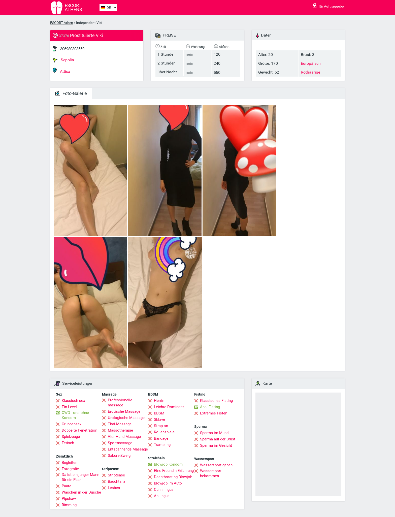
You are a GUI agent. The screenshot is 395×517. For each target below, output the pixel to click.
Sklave (159, 419)
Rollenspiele (164, 432)
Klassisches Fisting (216, 400)
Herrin (159, 400)
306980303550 (72, 49)
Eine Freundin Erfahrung (174, 470)
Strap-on (161, 426)
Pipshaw (69, 498)
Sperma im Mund (214, 433)
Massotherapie (120, 430)
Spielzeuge (71, 436)
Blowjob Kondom (168, 464)
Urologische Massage (126, 417)
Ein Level (69, 407)
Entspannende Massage (128, 449)
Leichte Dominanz (169, 407)
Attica (61, 71)
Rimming (69, 505)
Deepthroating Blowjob (173, 477)
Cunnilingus (164, 489)
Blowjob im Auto (168, 483)
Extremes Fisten (213, 413)
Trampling (162, 444)
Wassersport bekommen (210, 473)
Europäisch (311, 63)
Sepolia (63, 59)
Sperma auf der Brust (217, 439)
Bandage (161, 438)
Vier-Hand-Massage (124, 436)
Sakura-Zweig (119, 455)
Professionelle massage (120, 402)
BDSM (159, 413)
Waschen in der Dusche (81, 492)
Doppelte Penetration (79, 430)
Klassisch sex (73, 400)
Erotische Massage (124, 411)
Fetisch (68, 443)
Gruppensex (71, 424)
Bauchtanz (116, 481)
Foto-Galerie (71, 93)
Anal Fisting (210, 407)
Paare (66, 486)
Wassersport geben (216, 465)
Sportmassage (120, 443)
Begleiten (69, 462)
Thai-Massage (119, 424)
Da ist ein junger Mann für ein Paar (80, 477)
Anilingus (162, 496)
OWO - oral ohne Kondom (75, 415)
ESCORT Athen (61, 23)
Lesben (114, 488)
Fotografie (70, 469)
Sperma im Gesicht (216, 445)
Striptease (116, 475)
